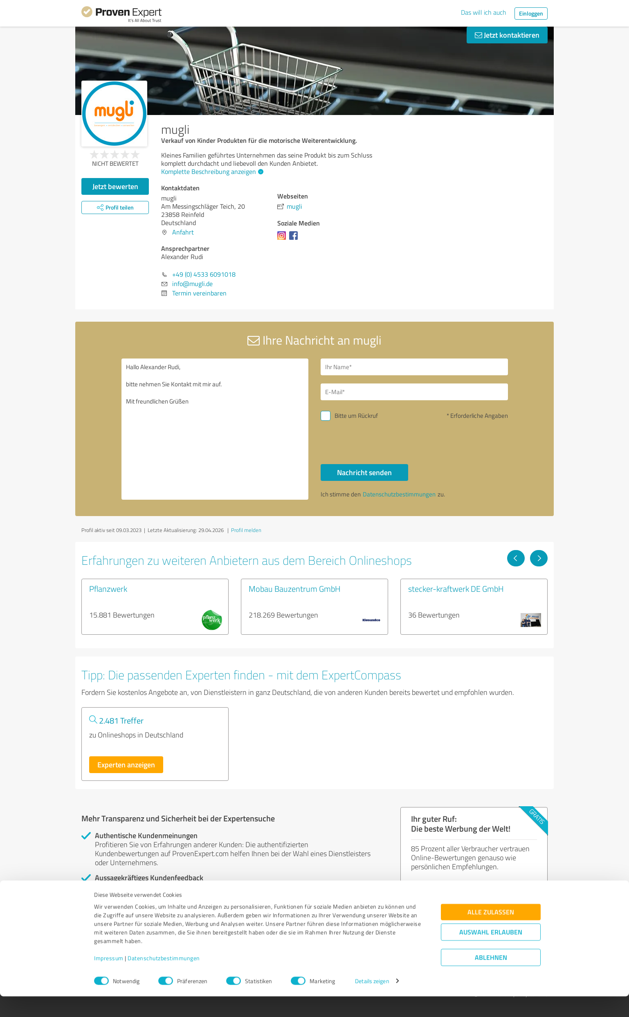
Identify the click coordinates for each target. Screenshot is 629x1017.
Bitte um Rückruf (356, 415)
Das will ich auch (483, 12)
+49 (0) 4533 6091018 (204, 274)
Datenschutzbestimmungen (164, 979)
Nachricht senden (364, 472)
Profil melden (246, 530)
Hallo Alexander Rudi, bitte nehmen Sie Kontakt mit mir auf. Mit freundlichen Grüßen (215, 429)
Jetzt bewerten (115, 186)
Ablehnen (491, 978)
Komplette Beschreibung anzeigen (211, 171)
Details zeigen (372, 1002)
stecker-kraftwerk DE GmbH (456, 588)
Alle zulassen (490, 932)
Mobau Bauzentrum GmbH (295, 588)
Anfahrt (183, 232)
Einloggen (531, 13)
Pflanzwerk (108, 588)
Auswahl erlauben (490, 952)
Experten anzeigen (126, 764)
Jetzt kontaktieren (507, 34)
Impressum (109, 979)
